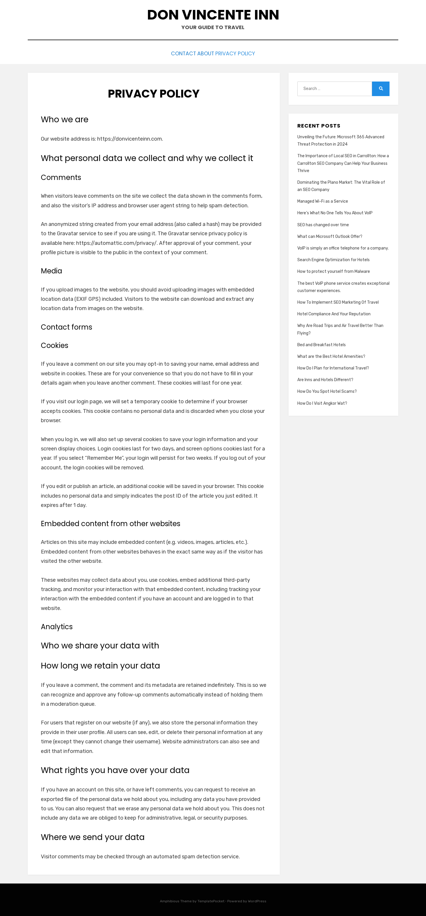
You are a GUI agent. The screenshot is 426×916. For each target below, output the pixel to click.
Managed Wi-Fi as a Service (322, 199)
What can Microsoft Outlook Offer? (329, 235)
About (206, 53)
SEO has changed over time (323, 223)
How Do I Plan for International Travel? (333, 366)
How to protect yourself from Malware (333, 270)
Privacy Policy (242, 53)
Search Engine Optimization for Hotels (333, 258)
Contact (176, 53)
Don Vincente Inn (213, 14)
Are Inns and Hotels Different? (325, 378)
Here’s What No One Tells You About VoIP (335, 211)
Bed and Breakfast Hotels (321, 343)
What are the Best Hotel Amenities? (331, 355)
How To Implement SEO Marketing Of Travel (338, 300)
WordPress (257, 900)
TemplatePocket (211, 900)
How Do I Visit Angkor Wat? (322, 401)
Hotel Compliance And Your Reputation (334, 312)
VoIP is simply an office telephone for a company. (343, 246)
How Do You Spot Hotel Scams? (327, 390)
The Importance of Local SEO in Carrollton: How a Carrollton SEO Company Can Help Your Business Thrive (343, 162)
